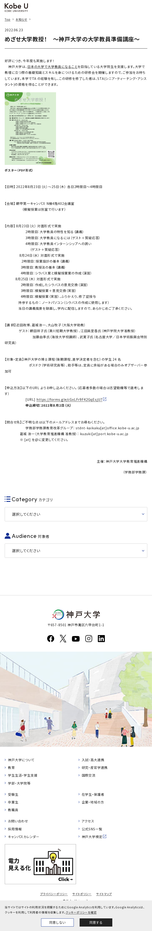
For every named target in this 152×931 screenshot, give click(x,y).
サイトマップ (104, 894)
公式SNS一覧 (92, 829)
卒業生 (13, 802)
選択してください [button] (26, 514)
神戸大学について (21, 759)
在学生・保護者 (93, 794)
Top (8, 19)
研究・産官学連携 (95, 767)
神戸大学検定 (92, 836)
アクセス (88, 821)
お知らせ (21, 19)
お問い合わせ (18, 821)
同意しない (57, 922)
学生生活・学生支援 (23, 775)
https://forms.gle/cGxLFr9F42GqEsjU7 (69, 399)
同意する (96, 922)
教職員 (13, 809)
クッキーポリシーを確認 (81, 912)
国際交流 (88, 775)
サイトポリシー (82, 894)
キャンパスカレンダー (23, 836)
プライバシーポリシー (54, 894)
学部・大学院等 (19, 783)
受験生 (13, 794)
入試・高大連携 (93, 759)
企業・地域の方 (93, 802)
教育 (11, 767)
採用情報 (15, 829)
